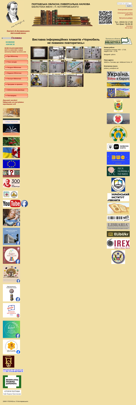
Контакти (129, 26)
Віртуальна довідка (126, 18)
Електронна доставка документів (125, 14)
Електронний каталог (125, 9)
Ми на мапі (129, 28)
